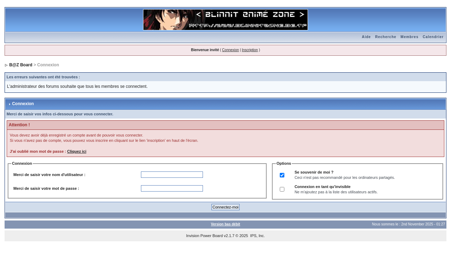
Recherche (385, 37)
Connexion (230, 50)
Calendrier (433, 37)
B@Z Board (20, 64)
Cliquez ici (76, 151)
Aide (366, 37)
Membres (410, 37)
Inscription (250, 50)
